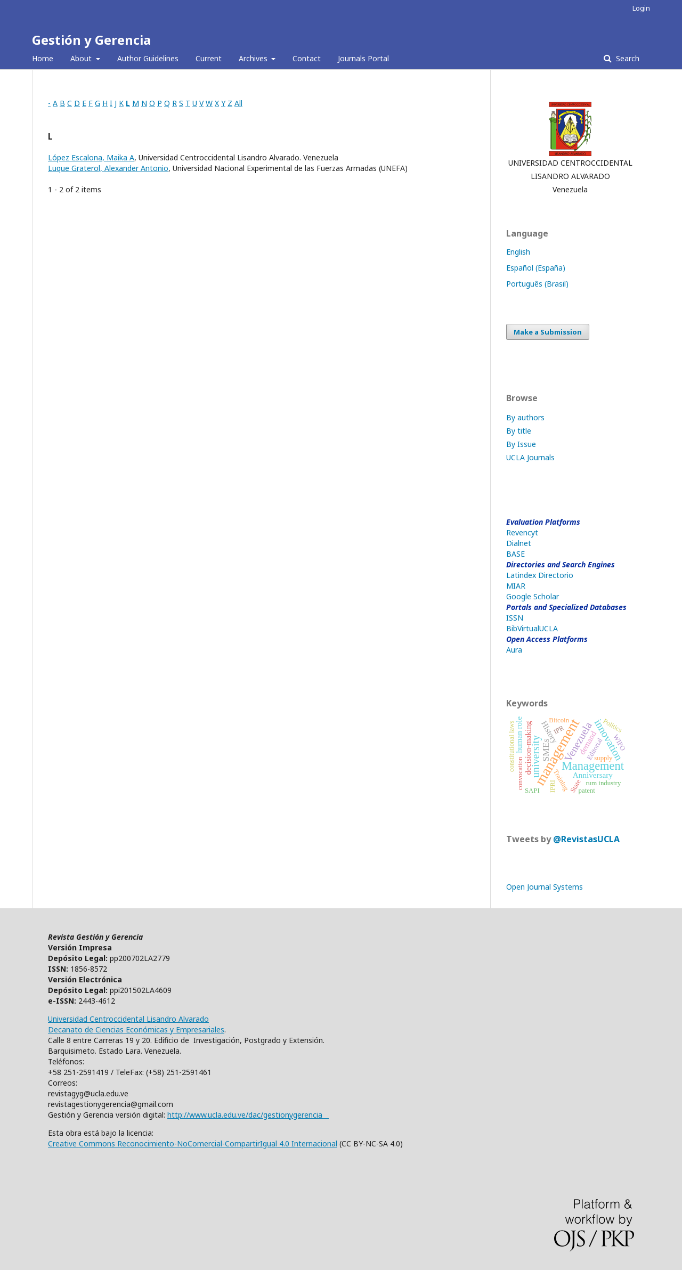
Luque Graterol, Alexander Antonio (108, 168)
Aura (514, 650)
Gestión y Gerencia (91, 39)
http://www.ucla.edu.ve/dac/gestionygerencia (248, 1115)
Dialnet (518, 543)
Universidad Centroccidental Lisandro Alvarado (128, 1019)
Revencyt (522, 532)
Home (42, 58)
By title (518, 431)
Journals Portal (363, 58)
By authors (525, 417)
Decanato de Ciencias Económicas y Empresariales (136, 1029)
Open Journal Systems (544, 887)
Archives (254, 58)
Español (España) (535, 268)
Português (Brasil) (537, 284)
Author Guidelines (147, 58)
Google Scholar (532, 596)
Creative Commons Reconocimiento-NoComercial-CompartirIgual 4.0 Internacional (192, 1143)
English (518, 252)
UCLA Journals (530, 457)
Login (641, 8)
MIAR (515, 586)
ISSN (514, 618)
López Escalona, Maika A (91, 157)
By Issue (521, 444)
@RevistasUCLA (586, 839)
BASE (515, 554)
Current (209, 58)
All (238, 103)
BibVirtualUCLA (532, 628)
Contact (307, 58)
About (82, 58)
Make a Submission (548, 332)
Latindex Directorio (539, 575)
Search (626, 58)
